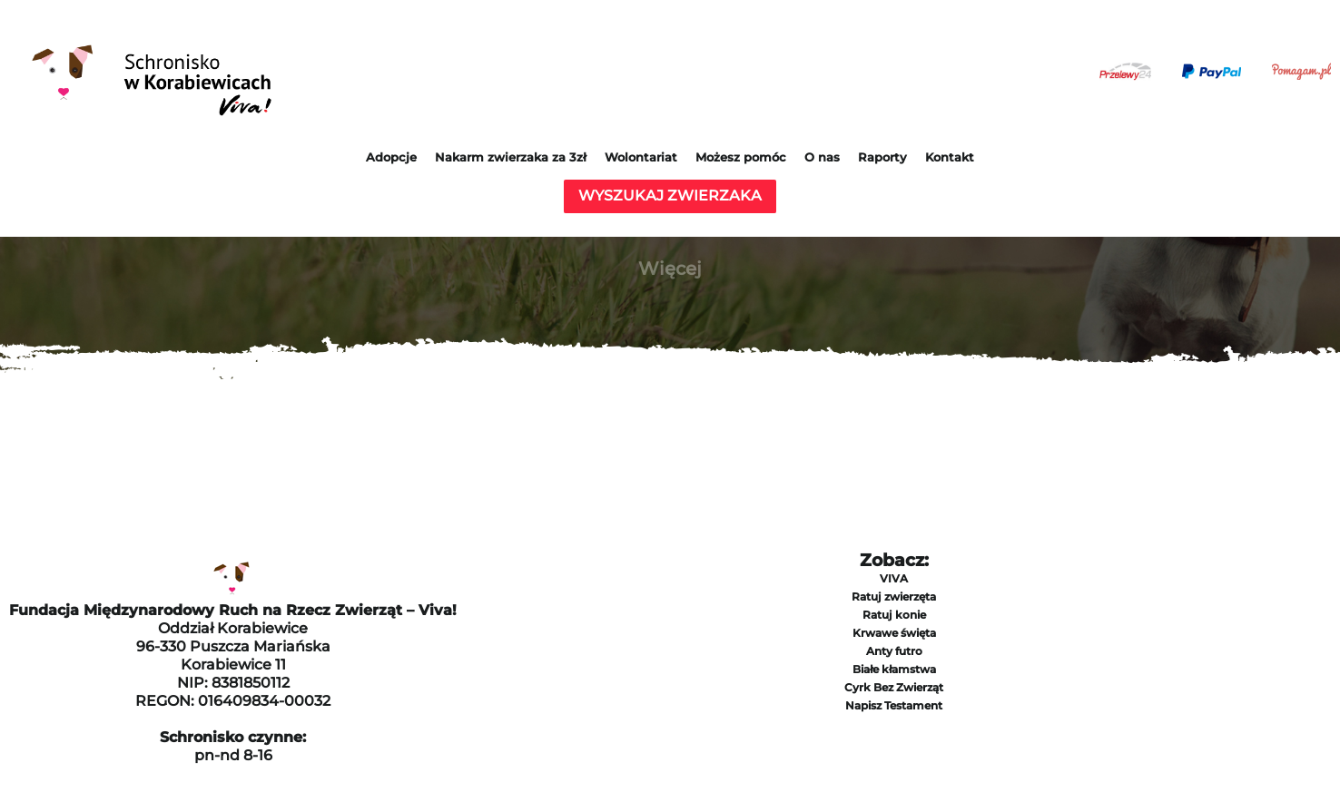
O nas (822, 157)
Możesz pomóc (740, 157)
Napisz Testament (893, 705)
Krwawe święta (894, 633)
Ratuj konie (894, 614)
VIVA (894, 578)
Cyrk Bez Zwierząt (893, 687)
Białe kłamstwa (894, 669)
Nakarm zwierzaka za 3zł (510, 157)
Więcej (670, 268)
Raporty (882, 157)
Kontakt (949, 157)
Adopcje (391, 157)
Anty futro (894, 651)
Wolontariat (641, 157)
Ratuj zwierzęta (894, 596)
